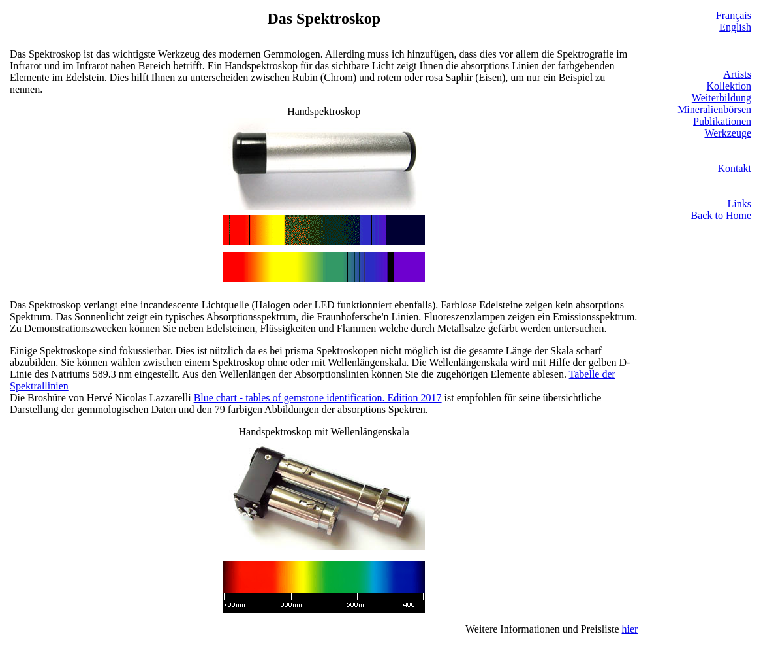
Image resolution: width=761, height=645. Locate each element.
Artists (737, 74)
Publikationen (722, 121)
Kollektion (729, 85)
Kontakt (734, 168)
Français (733, 15)
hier (630, 629)
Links (739, 203)
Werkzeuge (727, 133)
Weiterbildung (721, 97)
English (735, 27)
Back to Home (721, 215)
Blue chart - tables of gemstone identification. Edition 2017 (318, 397)
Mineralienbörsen (714, 109)
